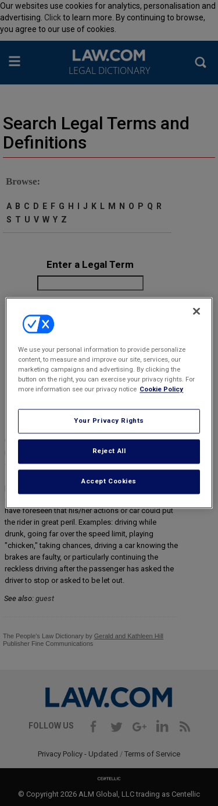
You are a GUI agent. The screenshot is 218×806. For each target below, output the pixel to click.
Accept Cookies (109, 482)
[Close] (196, 311)
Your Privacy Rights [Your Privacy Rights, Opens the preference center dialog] (109, 421)
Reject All (109, 451)
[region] (108, 402)
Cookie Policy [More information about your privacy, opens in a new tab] (161, 390)
